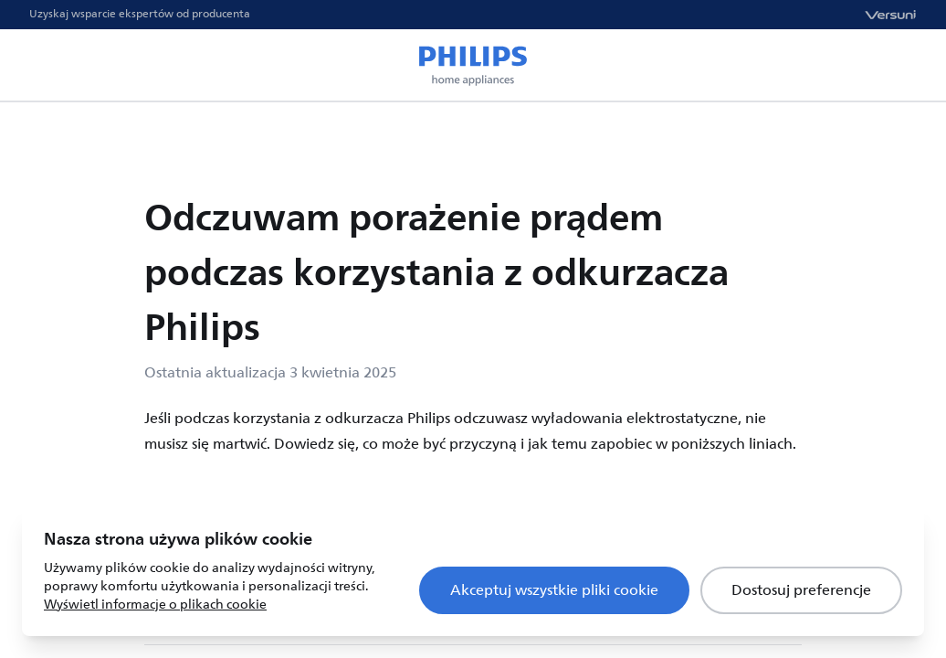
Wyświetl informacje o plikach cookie (155, 604)
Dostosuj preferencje (801, 590)
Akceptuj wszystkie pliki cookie (554, 590)
